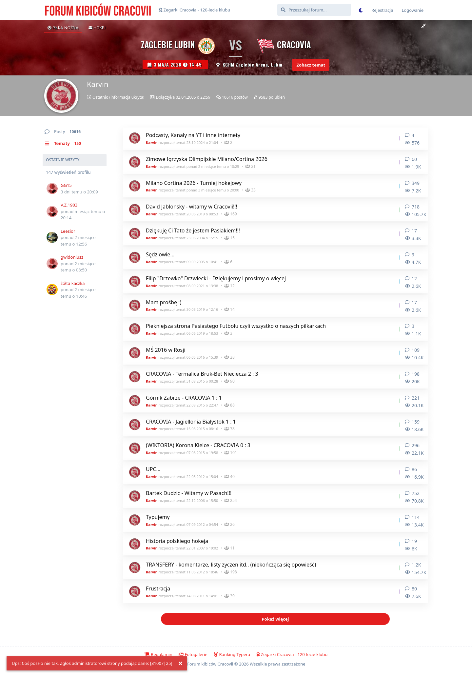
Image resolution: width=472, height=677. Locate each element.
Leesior (68, 231)
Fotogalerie (193, 654)
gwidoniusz (72, 257)
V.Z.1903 (69, 205)
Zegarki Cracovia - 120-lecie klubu (194, 10)
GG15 (66, 185)
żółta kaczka (73, 283)
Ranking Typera (232, 654)
